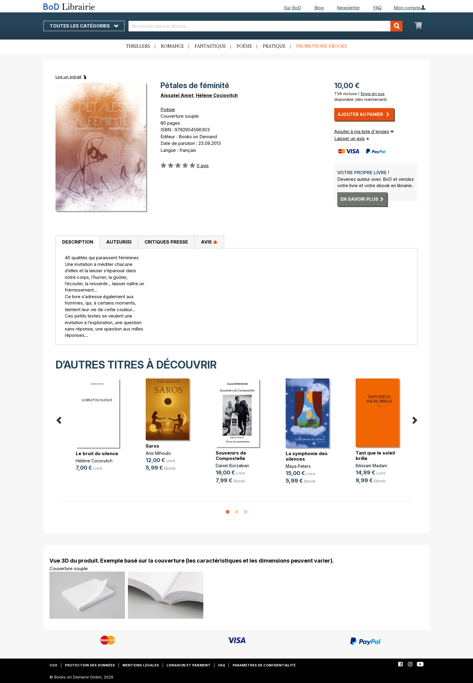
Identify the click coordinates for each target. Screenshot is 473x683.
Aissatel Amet (176, 95)
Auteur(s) (119, 242)
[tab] (78, 242)
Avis (209, 241)
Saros (152, 446)
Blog (319, 8)
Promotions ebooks (321, 46)
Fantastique (210, 46)
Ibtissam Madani (371, 465)
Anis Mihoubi (158, 453)
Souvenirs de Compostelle (231, 455)
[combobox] (266, 26)
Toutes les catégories (84, 26)
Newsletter (348, 8)
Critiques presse (166, 242)
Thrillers (138, 46)
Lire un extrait (68, 76)
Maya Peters (298, 466)
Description (77, 242)
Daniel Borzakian (232, 465)
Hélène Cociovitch (217, 95)
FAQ (377, 8)
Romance (172, 46)
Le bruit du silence (97, 453)
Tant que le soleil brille (375, 455)
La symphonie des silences (307, 456)
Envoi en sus (373, 93)
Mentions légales (140, 665)
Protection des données (90, 665)
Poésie (244, 46)
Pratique (274, 46)
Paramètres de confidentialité (264, 665)
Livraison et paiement (189, 665)
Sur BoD (292, 8)
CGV (53, 665)
